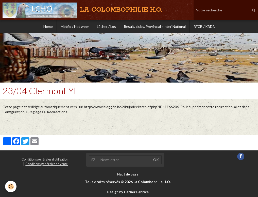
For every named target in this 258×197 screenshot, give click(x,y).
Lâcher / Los (106, 26)
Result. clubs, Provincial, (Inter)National (155, 26)
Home (48, 26)
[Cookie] (10, 186)
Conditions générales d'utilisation (45, 159)
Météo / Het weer (75, 26)
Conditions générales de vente (46, 164)
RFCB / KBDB (204, 26)
